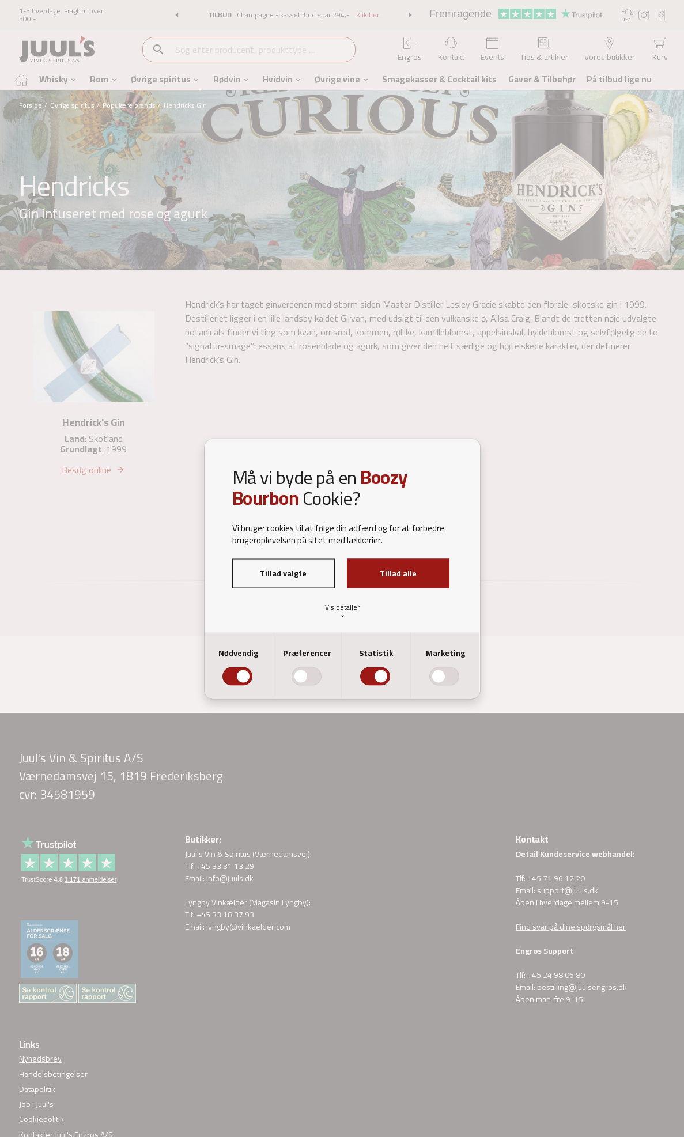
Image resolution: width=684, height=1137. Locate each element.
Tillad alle (398, 572)
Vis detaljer (342, 610)
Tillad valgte (283, 572)
